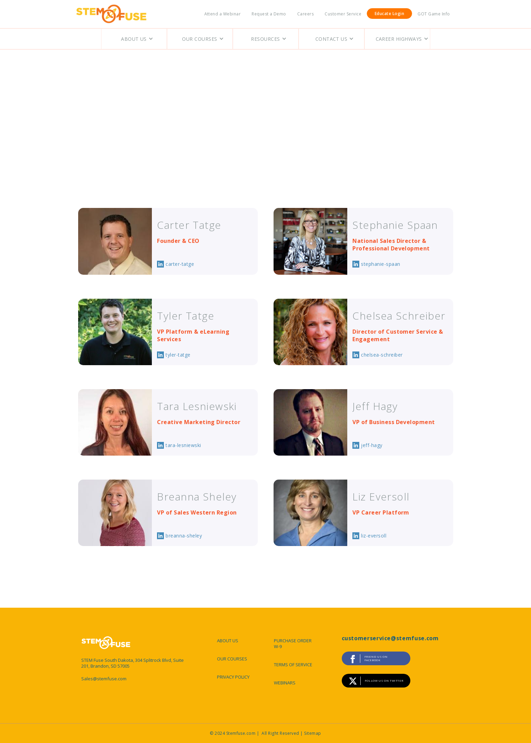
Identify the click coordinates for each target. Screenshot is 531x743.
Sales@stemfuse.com (103, 679)
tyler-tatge (178, 354)
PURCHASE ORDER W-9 (293, 643)
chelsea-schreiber (381, 354)
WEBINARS (284, 683)
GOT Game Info (434, 14)
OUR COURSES (232, 659)
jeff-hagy (371, 445)
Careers (305, 14)
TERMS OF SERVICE (293, 664)
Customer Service (343, 14)
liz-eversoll (373, 535)
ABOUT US (227, 640)
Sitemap (312, 733)
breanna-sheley (184, 535)
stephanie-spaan (380, 264)
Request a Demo (269, 14)
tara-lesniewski (183, 445)
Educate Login (389, 13)
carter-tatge (180, 264)
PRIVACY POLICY (233, 677)
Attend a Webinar (222, 14)
